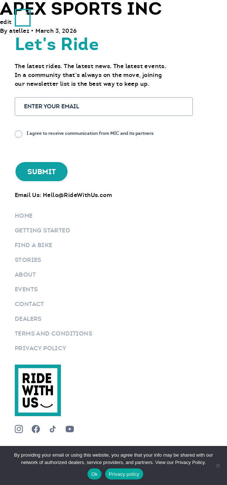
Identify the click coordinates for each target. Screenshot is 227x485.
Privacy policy (124, 474)
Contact (29, 304)
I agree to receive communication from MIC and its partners (90, 133)
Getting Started (42, 230)
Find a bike (33, 245)
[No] (217, 465)
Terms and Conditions (53, 333)
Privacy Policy (40, 348)
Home (24, 215)
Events (26, 289)
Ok (94, 474)
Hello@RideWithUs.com (77, 195)
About (25, 274)
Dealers (28, 319)
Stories (28, 260)
